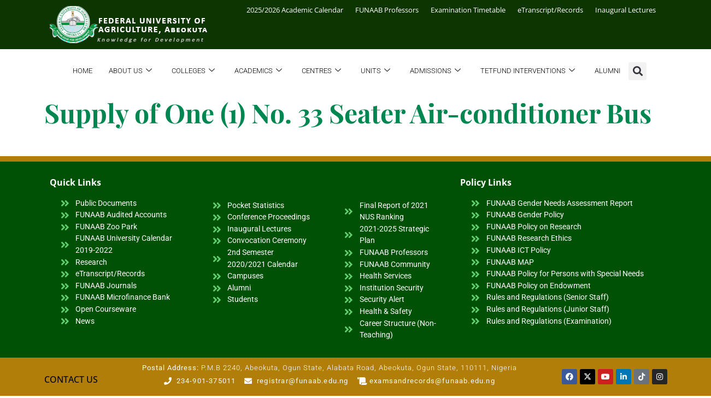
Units (375, 71)
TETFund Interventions (527, 71)
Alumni (607, 71)
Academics (258, 71)
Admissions (435, 71)
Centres (321, 71)
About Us (130, 71)
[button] (637, 71)
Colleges (193, 71)
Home (82, 71)
